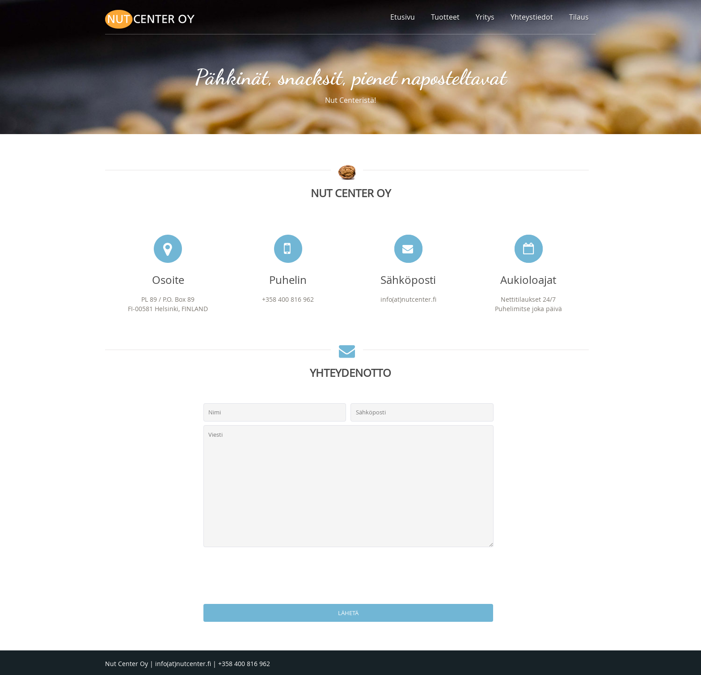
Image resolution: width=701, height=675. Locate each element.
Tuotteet (445, 17)
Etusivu (402, 17)
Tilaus (579, 17)
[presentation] (350, 576)
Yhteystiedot (532, 17)
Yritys (485, 17)
